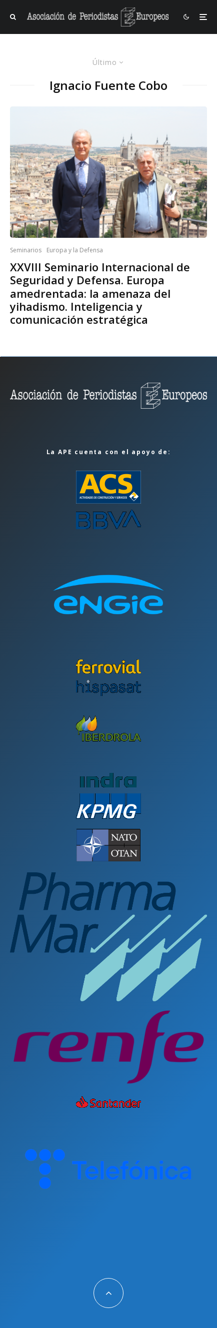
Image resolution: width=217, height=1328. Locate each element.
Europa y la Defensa (74, 250)
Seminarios (26, 250)
